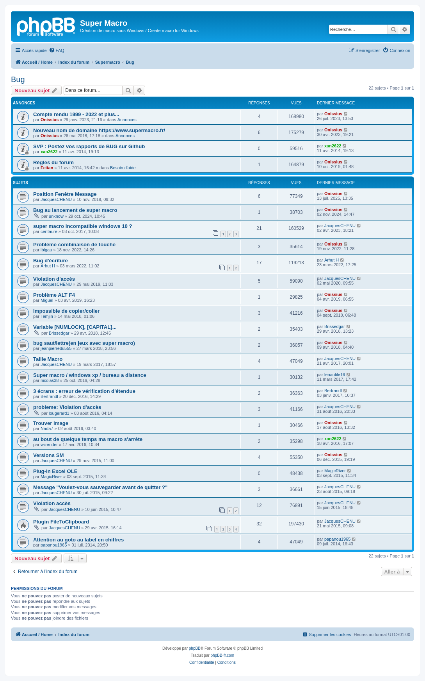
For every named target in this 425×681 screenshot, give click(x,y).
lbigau (46, 249)
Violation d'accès (54, 279)
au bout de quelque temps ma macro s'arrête (87, 439)
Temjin (47, 316)
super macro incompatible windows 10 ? (82, 226)
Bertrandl (49, 396)
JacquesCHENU (56, 199)
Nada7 (47, 428)
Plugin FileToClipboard (61, 522)
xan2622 (49, 151)
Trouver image (50, 423)
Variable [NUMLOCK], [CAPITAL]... (75, 327)
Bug (18, 79)
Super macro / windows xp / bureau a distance (89, 375)
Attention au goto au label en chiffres (78, 540)
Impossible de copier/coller (66, 311)
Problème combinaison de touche (74, 244)
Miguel (47, 300)
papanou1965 (54, 545)
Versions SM (48, 455)
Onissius (50, 119)
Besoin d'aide (123, 167)
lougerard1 (59, 413)
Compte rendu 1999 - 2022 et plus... (76, 114)
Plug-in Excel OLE (55, 471)
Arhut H (48, 265)
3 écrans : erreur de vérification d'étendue (84, 391)
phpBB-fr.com (223, 655)
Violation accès (52, 503)
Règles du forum (53, 162)
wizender (49, 444)
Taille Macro (47, 359)
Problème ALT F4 (54, 295)
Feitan (47, 167)
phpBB (195, 648)
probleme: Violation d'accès (67, 407)
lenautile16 (334, 374)
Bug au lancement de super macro (75, 210)
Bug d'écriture (50, 260)
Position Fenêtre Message (65, 194)
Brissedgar (59, 333)
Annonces (127, 119)
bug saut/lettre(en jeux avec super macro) (84, 343)
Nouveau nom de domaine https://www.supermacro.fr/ (99, 130)
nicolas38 (50, 380)
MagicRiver (51, 476)
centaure (49, 231)
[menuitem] (56, 50)
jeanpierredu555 (56, 348)
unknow (56, 216)
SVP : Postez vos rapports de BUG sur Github (89, 146)
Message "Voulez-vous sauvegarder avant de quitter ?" (100, 487)
